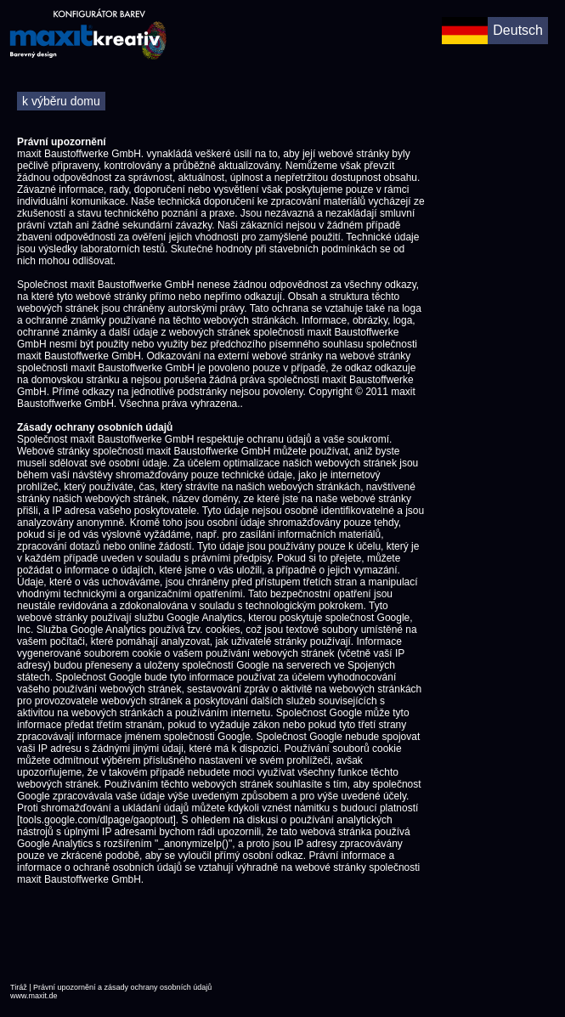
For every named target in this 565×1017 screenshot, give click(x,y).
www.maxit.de (34, 996)
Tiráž (18, 987)
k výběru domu (61, 101)
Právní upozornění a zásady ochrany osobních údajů (122, 987)
